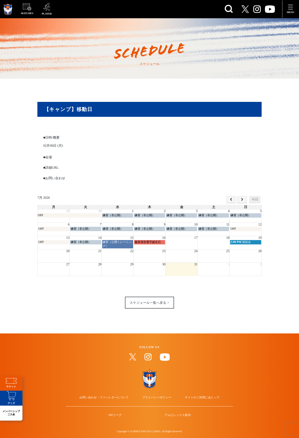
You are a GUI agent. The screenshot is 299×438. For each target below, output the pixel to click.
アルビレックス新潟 (176, 420)
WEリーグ (117, 420)
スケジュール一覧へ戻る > (149, 303)
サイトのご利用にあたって (199, 400)
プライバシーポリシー (156, 400)
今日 (255, 199)
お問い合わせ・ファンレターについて (106, 400)
